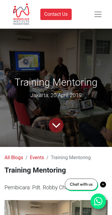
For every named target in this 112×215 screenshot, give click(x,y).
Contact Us (56, 14)
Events (37, 157)
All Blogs (13, 157)
